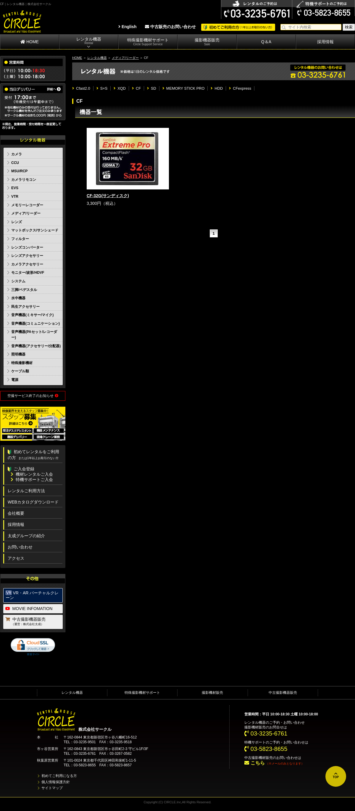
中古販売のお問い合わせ (170, 26)
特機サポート (255, 742)
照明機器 (18, 354)
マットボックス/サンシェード (34, 230)
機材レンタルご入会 (32, 474)
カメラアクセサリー (27, 264)
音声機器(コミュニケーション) (35, 323)
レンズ (16, 222)
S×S (102, 88)
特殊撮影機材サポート (148, 42)
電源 (14, 380)
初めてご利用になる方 (59, 776)
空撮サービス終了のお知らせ (32, 396)
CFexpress (240, 88)
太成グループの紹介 (26, 535)
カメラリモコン (23, 180)
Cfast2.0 (81, 88)
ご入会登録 (21, 468)
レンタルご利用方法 (26, 490)
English (127, 26)
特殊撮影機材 (22, 363)
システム (18, 281)
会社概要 (16, 513)
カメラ (16, 154)
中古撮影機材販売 (258, 758)
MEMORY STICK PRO (183, 88)
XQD (120, 88)
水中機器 (18, 298)
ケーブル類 (20, 371)
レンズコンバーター (27, 247)
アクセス (16, 558)
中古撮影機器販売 (33, 622)
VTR (14, 196)
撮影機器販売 (207, 42)
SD (151, 88)
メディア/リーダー (125, 57)
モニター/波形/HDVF (27, 273)
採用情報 (325, 41)
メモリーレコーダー (27, 205)
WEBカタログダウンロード (33, 502)
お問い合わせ (20, 547)
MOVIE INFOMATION (29, 608)
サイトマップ (52, 788)
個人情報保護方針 (55, 782)
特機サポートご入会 (32, 479)
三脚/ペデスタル (24, 290)
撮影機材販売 (212, 693)
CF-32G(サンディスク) (108, 195)
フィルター (20, 239)
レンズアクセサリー (27, 256)
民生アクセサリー (25, 307)
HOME (29, 41)
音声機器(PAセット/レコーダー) (34, 334)
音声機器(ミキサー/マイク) (32, 315)
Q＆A (266, 41)
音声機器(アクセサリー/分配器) (36, 346)
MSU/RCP (19, 171)
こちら (254, 762)
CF (136, 88)
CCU (15, 163)
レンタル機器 (88, 41)
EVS (14, 188)
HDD (217, 88)
